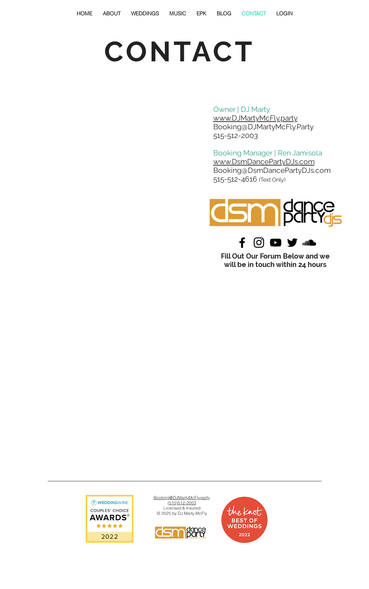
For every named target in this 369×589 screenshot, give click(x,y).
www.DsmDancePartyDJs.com (264, 161)
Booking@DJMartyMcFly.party (182, 497)
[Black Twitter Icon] (292, 243)
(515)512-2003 (182, 502)
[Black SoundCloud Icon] (309, 243)
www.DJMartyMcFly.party (255, 118)
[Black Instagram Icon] (259, 243)
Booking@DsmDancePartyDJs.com (272, 170)
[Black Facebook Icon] (242, 243)
